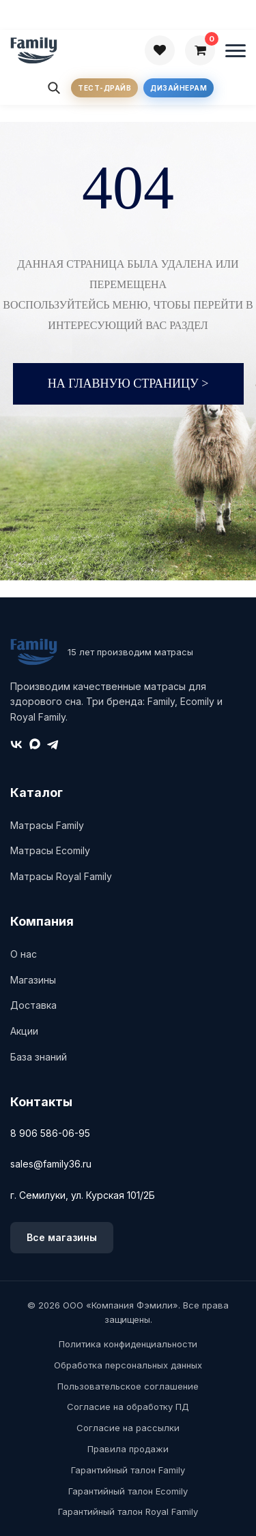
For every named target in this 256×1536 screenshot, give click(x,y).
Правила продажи (128, 1448)
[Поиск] (54, 87)
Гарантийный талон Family (128, 1469)
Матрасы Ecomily (50, 850)
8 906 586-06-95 (50, 1133)
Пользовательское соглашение (128, 1386)
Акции (24, 1031)
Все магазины (62, 1237)
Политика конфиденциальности (128, 1343)
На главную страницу (128, 383)
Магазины (33, 980)
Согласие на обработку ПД (128, 1406)
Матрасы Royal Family (61, 876)
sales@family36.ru (50, 1164)
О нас (23, 954)
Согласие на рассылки (128, 1427)
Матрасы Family (47, 825)
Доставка (33, 1005)
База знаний (38, 1057)
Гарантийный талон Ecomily (128, 1491)
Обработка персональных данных (128, 1365)
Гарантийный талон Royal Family (128, 1511)
